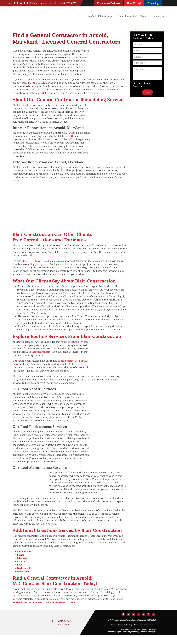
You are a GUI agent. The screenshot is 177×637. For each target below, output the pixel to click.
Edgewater (23, 559)
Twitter (28, 604)
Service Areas (117, 626)
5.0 (33, 3)
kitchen (45, 93)
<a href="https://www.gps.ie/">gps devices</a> (70, 207)
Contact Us (158, 15)
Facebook (18, 604)
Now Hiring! (134, 3)
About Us (144, 15)
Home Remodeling (126, 15)
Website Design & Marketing (119, 633)
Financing (153, 3)
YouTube (62, 604)
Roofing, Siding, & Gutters (99, 15)
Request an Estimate (108, 3)
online (68, 597)
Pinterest (39, 604)
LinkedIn (51, 604)
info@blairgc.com (41, 352)
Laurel (20, 555)
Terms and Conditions (143, 626)
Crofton (21, 562)
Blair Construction (38, 82)
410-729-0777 (68, 3)
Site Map (128, 626)
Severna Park (24, 552)
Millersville (23, 572)
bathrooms (75, 136)
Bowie (20, 566)
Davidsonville (25, 569)
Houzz (76, 604)
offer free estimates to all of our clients (44, 261)
